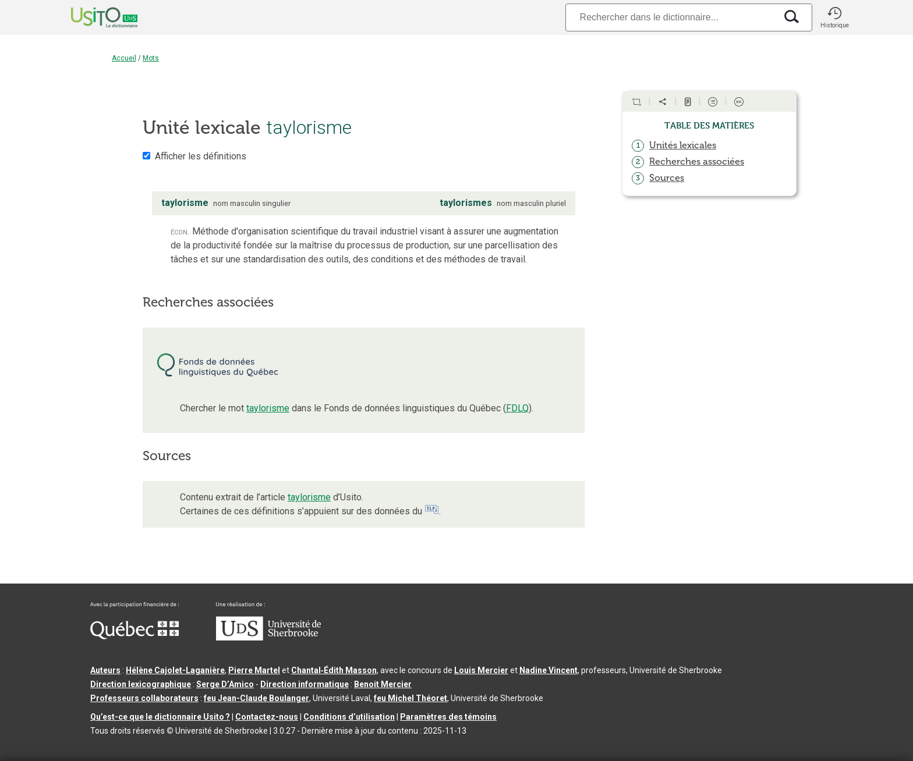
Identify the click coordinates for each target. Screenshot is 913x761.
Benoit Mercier (383, 684)
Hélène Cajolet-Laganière (175, 670)
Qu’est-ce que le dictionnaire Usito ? (160, 716)
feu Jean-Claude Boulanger (256, 698)
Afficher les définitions (200, 156)
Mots (151, 58)
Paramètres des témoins (448, 716)
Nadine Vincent (548, 670)
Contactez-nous (266, 716)
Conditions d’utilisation (349, 716)
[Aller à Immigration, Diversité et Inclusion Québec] (134, 636)
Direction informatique (304, 684)
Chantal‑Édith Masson (334, 670)
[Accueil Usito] (91, 17)
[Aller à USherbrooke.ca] (268, 637)
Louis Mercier (481, 670)
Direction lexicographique (140, 684)
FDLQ (517, 408)
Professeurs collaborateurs (144, 698)
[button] (834, 17)
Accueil (124, 58)
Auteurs (105, 670)
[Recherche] (671, 17)
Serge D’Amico (225, 684)
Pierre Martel (254, 670)
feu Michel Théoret (410, 698)
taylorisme (267, 408)
